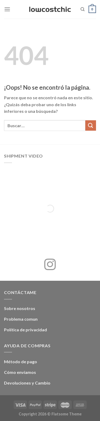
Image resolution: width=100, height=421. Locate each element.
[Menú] (7, 9)
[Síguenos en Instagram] (50, 265)
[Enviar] (90, 125)
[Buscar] (83, 9)
